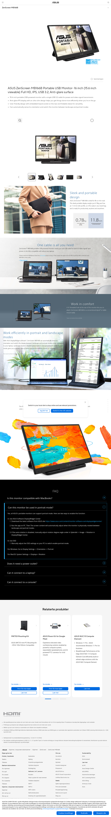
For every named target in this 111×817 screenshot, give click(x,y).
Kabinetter (31, 756)
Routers (30, 774)
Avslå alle (84, 813)
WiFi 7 (30, 784)
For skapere (5, 778)
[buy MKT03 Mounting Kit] (20, 636)
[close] (85, 402)
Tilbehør (4, 762)
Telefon (4, 759)
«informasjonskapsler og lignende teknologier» (55, 808)
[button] (3, 2)
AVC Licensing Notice (88, 777)
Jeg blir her (44, 411)
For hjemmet (6, 768)
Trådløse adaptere (33, 781)
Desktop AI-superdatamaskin (37, 796)
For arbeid (5, 775)
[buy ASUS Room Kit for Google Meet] (55, 637)
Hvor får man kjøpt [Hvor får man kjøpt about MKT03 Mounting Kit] (24, 689)
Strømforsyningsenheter (35, 762)
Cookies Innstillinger (65, 813)
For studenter (6, 781)
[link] (55, 2)
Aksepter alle (101, 813)
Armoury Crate (86, 784)
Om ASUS (59, 756)
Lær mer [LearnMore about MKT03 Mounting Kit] (24, 693)
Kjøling (30, 759)
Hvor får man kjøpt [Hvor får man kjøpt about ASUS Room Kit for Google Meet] (55, 689)
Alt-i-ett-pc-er (6, 793)
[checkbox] (97, 79)
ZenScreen (43, 750)
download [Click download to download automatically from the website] (42, 255)
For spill (4, 771)
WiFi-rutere (31, 790)
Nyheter (58, 762)
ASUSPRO (85, 771)
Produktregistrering (61, 790)
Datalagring (31, 768)
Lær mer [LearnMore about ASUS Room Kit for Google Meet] (55, 693)
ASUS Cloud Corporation (63, 774)
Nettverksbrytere (33, 793)
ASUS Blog (85, 781)
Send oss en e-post (61, 793)
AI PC (84, 765)
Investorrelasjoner (61, 765)
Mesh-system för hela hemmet (37, 777)
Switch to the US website (62, 411)
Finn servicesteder (61, 787)
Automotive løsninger (88, 774)
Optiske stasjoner (33, 765)
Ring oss (58, 796)
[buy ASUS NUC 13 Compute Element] (87, 637)
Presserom (59, 768)
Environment (86, 759)
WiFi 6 (30, 787)
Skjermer (4, 790)
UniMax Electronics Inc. (63, 777)
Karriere (58, 759)
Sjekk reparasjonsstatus (63, 784)
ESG (83, 756)
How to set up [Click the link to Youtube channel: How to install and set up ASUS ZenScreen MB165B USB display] (23, 260)
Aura (83, 787)
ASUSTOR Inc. (60, 771)
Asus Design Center (88, 768)
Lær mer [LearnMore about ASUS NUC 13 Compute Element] (87, 689)
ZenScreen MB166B (10, 8)
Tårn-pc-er (5, 796)
